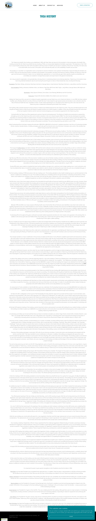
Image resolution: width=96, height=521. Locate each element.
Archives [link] (60, 5)
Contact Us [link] (51, 5)
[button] (4, 519)
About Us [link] (42, 5)
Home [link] (35, 5)
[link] (8, 5)
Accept (80, 516)
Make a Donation (85, 5)
